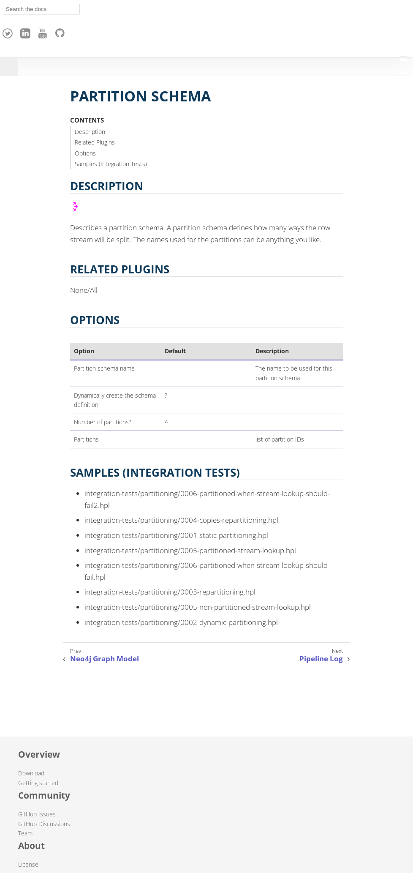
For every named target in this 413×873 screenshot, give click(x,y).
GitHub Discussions (44, 824)
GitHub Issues (37, 814)
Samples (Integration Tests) (111, 164)
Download (31, 773)
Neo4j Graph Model (104, 658)
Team (25, 833)
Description (90, 132)
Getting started (38, 783)
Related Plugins (95, 142)
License (28, 864)
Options (85, 153)
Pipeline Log (321, 658)
